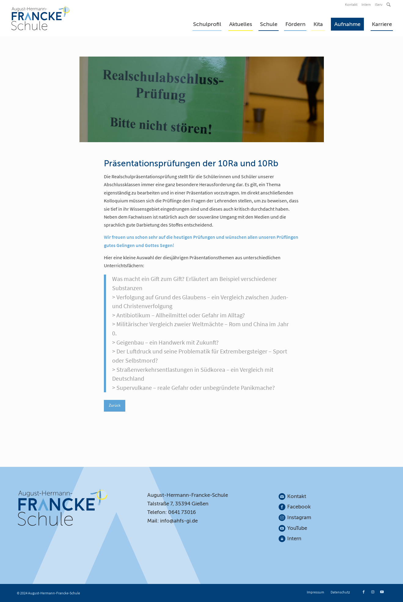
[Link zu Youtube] (382, 591)
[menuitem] (351, 4)
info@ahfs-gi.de (179, 521)
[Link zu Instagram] (372, 591)
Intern (366, 4)
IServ (379, 4)
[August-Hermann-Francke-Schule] (41, 18)
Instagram (299, 517)
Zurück (114, 405)
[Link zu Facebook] (363, 591)
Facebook (299, 507)
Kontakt (351, 4)
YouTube (297, 528)
